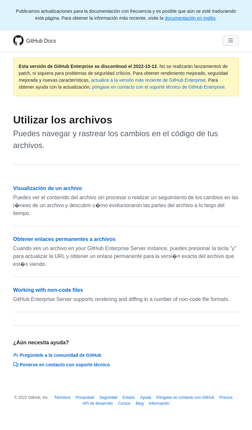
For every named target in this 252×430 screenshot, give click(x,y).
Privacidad (85, 397)
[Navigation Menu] (230, 40)
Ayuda (145, 397)
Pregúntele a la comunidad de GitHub (57, 355)
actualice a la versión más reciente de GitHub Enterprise (148, 80)
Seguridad (108, 397)
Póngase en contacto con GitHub (185, 397)
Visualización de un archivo (47, 188)
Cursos (124, 403)
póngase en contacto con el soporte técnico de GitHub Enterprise (158, 87)
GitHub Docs (41, 41)
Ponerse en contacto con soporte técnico (61, 364)
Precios (226, 397)
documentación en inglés (190, 18)
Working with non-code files (48, 290)
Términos (62, 397)
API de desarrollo (98, 403)
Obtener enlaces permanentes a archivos (64, 239)
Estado (129, 397)
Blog (140, 403)
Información (159, 403)
